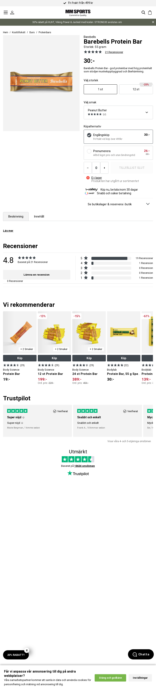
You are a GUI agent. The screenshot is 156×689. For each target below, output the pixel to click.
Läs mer (8, 230)
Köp (19, 358)
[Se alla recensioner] (93, 52)
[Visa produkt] (100, 89)
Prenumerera (101, 151)
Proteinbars (45, 32)
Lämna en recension (37, 274)
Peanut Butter (97, 110)
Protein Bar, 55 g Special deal (129, 374)
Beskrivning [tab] (15, 216)
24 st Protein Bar (85, 374)
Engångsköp (101, 135)
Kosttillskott (18, 32)
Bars (32, 32)
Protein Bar (11, 374)
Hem (5, 32)
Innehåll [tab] (39, 216)
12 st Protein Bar (50, 374)
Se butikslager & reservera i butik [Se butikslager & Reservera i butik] (110, 204)
